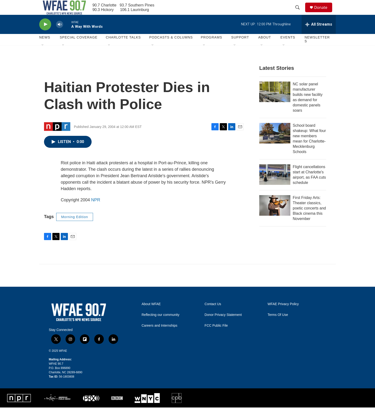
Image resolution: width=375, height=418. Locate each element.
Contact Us (212, 314)
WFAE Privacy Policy (283, 314)
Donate (323, 12)
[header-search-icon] (299, 13)
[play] (45, 35)
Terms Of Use (278, 325)
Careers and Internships (159, 336)
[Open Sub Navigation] (43, 55)
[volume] (59, 34)
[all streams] (319, 34)
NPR (95, 210)
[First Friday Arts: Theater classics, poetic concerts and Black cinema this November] (274, 215)
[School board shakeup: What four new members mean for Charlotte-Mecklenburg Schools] (274, 143)
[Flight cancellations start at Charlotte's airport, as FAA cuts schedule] (274, 185)
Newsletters (317, 50)
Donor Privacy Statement (223, 325)
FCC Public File (216, 336)
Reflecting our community (160, 325)
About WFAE (151, 314)
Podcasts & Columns (171, 48)
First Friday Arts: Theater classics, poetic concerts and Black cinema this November (309, 218)
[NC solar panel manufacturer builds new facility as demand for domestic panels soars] (274, 102)
